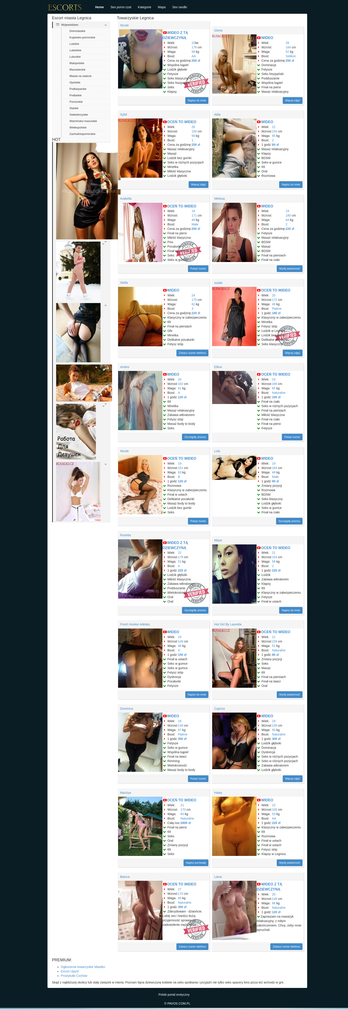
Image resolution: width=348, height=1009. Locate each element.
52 (287, 51)
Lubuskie (75, 56)
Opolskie (74, 82)
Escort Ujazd (69, 971)
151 (180, 468)
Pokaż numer (198, 268)
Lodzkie (74, 43)
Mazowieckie (77, 69)
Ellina (218, 367)
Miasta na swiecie (80, 76)
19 (193, 211)
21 (274, 127)
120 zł (182, 397)
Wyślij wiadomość (289, 268)
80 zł (275, 144)
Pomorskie (76, 101)
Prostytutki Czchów (74, 975)
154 (274, 131)
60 (180, 898)
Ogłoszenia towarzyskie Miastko (83, 967)
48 (193, 220)
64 (287, 220)
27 (180, 889)
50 (274, 730)
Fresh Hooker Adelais (135, 624)
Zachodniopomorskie (82, 134)
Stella (124, 282)
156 (274, 725)
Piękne (277, 308)
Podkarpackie (77, 89)
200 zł (196, 60)
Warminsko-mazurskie (83, 121)
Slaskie (74, 108)
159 (274, 641)
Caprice (219, 708)
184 (288, 47)
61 (180, 388)
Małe (195, 224)
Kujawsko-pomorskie (82, 37)
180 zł (276, 313)
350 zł (182, 739)
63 (180, 472)
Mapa (162, 7)
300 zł (276, 739)
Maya (218, 540)
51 (180, 561)
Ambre (124, 367)
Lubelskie (75, 50)
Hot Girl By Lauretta (227, 624)
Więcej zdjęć (292, 100)
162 (180, 384)
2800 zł (185, 823)
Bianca (125, 877)
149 (180, 641)
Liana (218, 877)
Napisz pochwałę (196, 862)
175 (194, 300)
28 (287, 43)
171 (194, 215)
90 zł (275, 481)
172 (274, 300)
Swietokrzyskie (78, 114)
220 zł (290, 229)
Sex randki (179, 7)
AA (194, 56)
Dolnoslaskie (77, 31)
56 (193, 136)
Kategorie (144, 7)
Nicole (124, 25)
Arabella (125, 198)
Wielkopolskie (78, 127)
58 (193, 51)
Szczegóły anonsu (195, 437)
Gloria (218, 30)
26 (193, 127)
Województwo (67, 24)
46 (180, 646)
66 (274, 903)
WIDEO (267, 38)
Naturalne (279, 392)
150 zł (182, 654)
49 (274, 304)
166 (274, 384)
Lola (217, 451)
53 (274, 814)
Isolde (218, 283)
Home (99, 7)
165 (274, 809)
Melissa (219, 198)
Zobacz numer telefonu (192, 353)
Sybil (123, 114)
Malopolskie (76, 63)
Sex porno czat (121, 7)
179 (180, 557)
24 (193, 295)
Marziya (125, 792)
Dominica (126, 708)
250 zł (290, 60)
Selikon (291, 56)
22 (193, 43)
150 (194, 131)
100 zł (276, 397)
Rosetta (125, 535)
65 (274, 136)
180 (288, 215)
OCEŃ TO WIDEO (181, 122)
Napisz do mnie (197, 100)
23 (274, 805)
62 (193, 304)
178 (194, 47)
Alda (217, 114)
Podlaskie (75, 95)
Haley (218, 792)
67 (180, 730)
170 (183, 809)
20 (274, 295)
